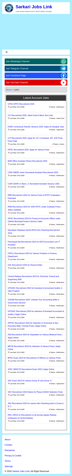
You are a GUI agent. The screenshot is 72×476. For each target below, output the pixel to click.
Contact (8, 445)
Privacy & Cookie (13, 455)
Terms (8, 461)
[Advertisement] (36, 31)
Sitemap (9, 466)
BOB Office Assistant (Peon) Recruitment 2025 (27, 161)
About (7, 439)
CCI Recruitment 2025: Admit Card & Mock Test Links (30, 115)
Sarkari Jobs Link (34, 6)
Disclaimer (10, 450)
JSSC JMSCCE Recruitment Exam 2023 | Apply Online (31, 369)
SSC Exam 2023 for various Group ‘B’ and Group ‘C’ (30, 381)
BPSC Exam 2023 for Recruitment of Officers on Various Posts (34, 358)
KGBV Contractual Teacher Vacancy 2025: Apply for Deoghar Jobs (36, 127)
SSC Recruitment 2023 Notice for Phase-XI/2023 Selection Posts (35, 392)
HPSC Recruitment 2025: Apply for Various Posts (28, 150)
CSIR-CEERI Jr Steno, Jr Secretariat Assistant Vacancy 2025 (33, 184)
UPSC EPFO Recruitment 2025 (21, 104)
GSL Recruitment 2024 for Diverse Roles (25, 265)
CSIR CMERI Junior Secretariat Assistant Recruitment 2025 (33, 172)
